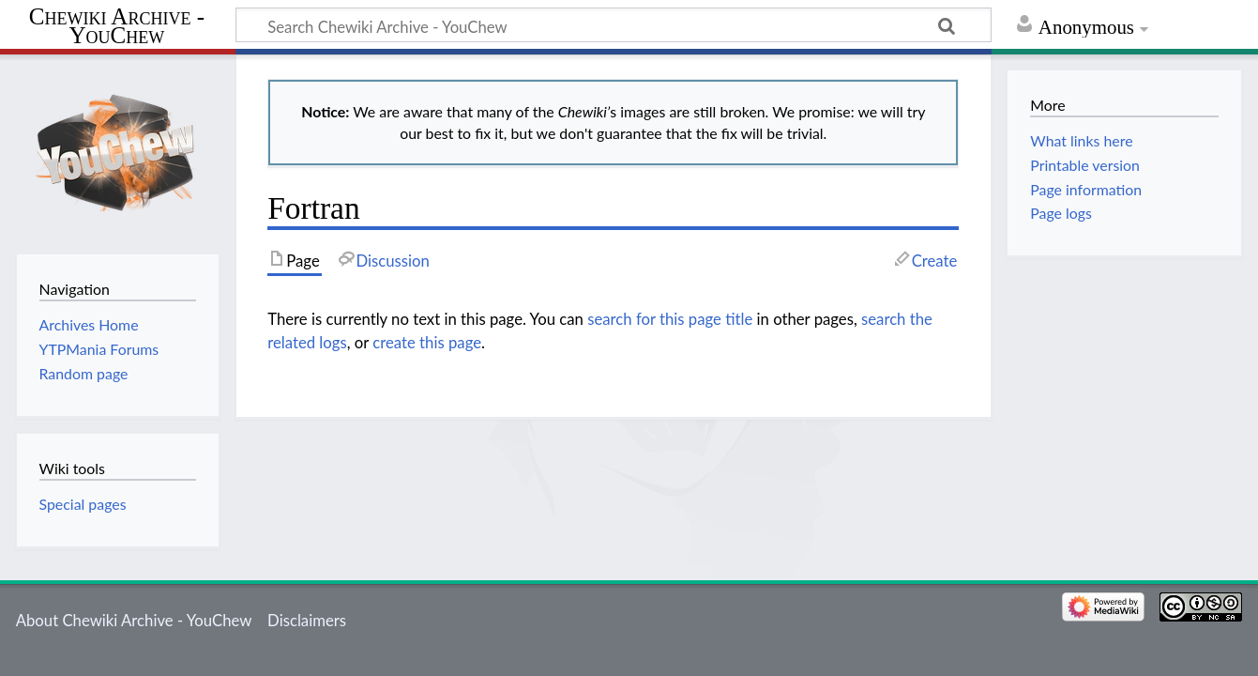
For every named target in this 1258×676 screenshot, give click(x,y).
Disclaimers (306, 620)
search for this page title (669, 319)
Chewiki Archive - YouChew (117, 26)
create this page (426, 342)
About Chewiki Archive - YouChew (134, 620)
